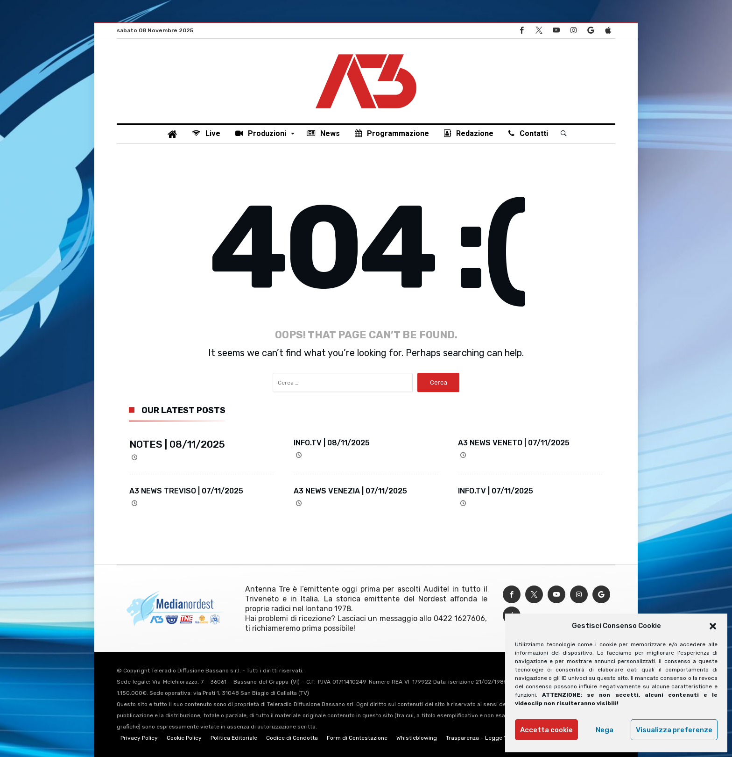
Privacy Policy (139, 738)
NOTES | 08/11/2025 (177, 444)
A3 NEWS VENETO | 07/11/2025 (514, 442)
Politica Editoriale (234, 738)
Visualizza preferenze (674, 730)
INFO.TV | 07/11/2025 (495, 490)
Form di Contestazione (357, 738)
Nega (604, 730)
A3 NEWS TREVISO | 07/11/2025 (186, 490)
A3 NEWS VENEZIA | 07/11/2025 (350, 490)
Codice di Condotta (292, 738)
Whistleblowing (416, 738)
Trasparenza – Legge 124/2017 (487, 738)
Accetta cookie (546, 730)
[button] (713, 626)
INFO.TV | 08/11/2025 (332, 442)
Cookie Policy (184, 738)
